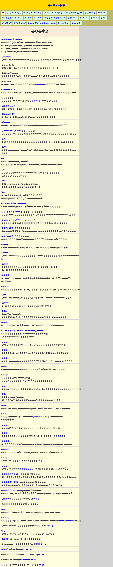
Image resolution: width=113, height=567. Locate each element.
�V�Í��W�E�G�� (12, 330)
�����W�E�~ (10, 482)
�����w (76, 23)
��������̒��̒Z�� (54, 18)
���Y (34, 504)
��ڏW (104, 18)
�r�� (4, 244)
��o (3, 386)
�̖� (3, 13)
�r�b (4, 295)
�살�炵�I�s (64, 23)
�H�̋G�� (48, 13)
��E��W (72, 18)
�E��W (37, 18)
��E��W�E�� (10, 212)
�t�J (4, 539)
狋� (3, 531)
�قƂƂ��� (37, 416)
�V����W (20, 23)
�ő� (36, 499)
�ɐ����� (7, 18)
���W (27, 18)
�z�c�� (17, 39)
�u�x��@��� (34, 330)
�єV (3, 139)
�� (51, 526)
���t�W (102, 13)
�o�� (18, 13)
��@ (4, 311)
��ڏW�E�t (7, 228)
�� (46, 231)
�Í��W (18, 18)
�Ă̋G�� (38, 13)
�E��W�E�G (9, 203)
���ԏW (94, 18)
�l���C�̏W (8, 89)
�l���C (6, 122)
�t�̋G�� (27, 13)
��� (4, 342)
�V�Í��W (6, 23)
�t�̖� (4, 499)
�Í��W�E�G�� (11, 131)
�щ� (42, 565)
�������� (64, 520)
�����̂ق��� (48, 23)
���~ (5, 322)
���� (39, 84)
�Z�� (10, 13)
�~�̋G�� (59, 13)
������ (90, 13)
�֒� (3, 181)
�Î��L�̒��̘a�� (74, 13)
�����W (33, 23)
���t (35, 101)
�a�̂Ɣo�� (56, 5)
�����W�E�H (10, 474)
